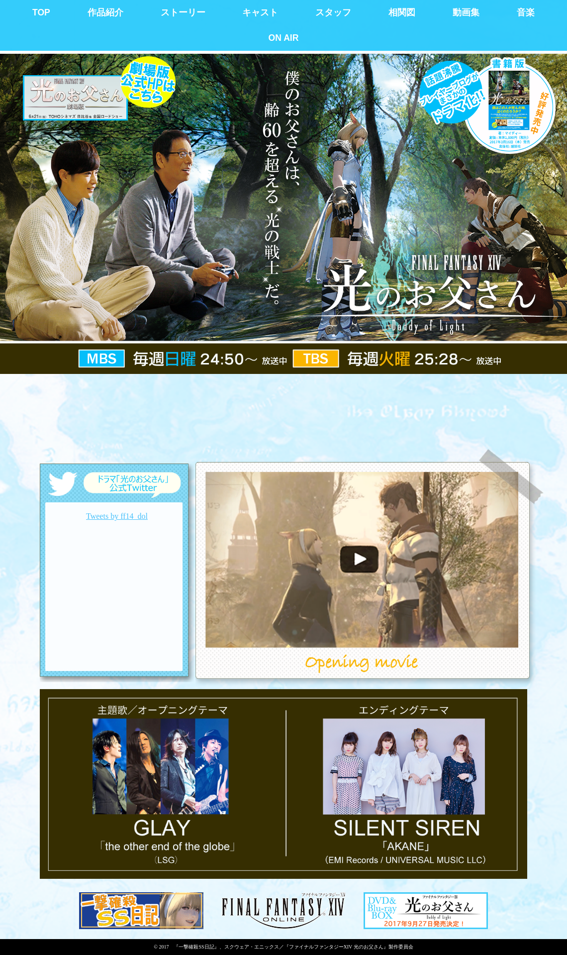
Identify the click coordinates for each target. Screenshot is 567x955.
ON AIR (284, 38)
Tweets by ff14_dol (117, 516)
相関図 (401, 12)
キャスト (260, 12)
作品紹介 (105, 12)
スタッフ (333, 12)
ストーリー (183, 12)
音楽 (526, 12)
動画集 (466, 12)
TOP (41, 12)
